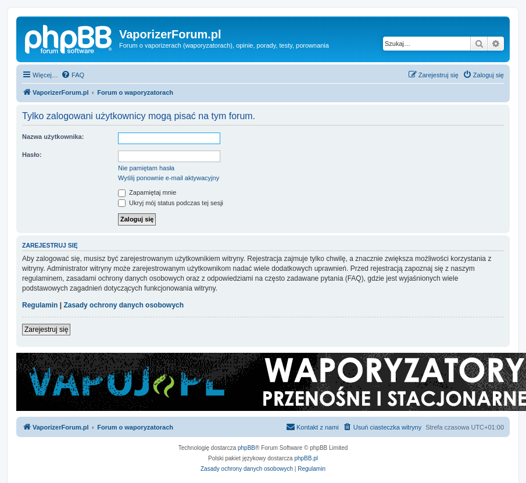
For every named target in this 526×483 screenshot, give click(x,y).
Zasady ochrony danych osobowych (123, 305)
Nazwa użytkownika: (53, 136)
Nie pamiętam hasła (146, 167)
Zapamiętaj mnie (147, 192)
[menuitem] (72, 75)
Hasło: (32, 154)
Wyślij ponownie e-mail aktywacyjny (168, 177)
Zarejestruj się (46, 329)
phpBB (246, 448)
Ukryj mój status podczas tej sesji (170, 202)
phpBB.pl (306, 458)
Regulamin (40, 305)
